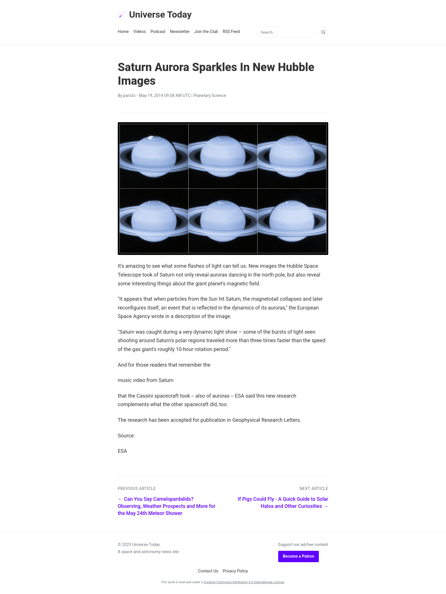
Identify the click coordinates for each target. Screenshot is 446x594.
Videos (139, 31)
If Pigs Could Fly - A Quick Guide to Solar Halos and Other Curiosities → (283, 502)
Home (123, 31)
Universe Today (155, 14)
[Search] (323, 32)
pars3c (129, 95)
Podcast (158, 31)
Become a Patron (298, 556)
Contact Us (208, 571)
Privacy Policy (235, 571)
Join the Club (206, 31)
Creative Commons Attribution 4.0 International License (244, 582)
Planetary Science (209, 95)
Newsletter (180, 31)
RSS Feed (231, 31)
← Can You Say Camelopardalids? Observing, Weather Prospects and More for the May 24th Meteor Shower (166, 506)
